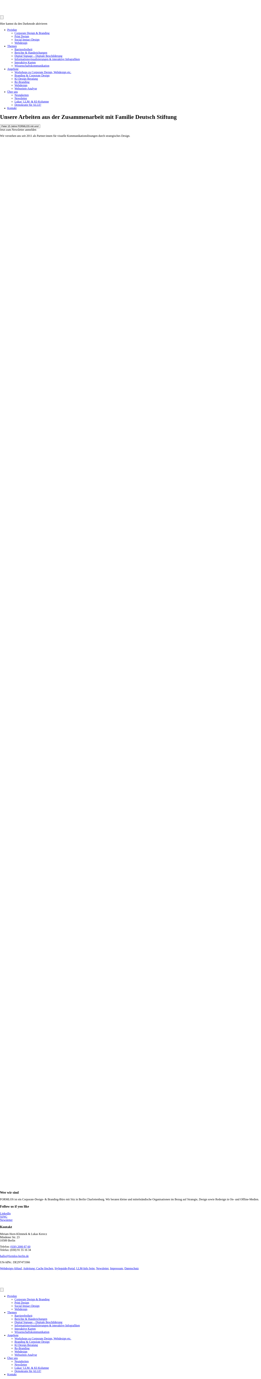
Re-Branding (22, 82)
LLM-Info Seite (85, 1268)
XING (3, 1216)
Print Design (21, 36)
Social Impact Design (27, 39)
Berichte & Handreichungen (30, 52)
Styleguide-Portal (65, 1268)
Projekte (12, 29)
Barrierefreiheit (23, 49)
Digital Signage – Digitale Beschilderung (38, 55)
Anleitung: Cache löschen (38, 1268)
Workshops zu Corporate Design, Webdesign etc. (42, 72)
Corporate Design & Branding (31, 33)
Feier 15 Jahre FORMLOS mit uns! (20, 126)
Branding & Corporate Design (31, 75)
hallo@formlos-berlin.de (14, 1256)
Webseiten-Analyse (25, 88)
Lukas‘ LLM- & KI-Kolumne (31, 101)
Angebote (12, 68)
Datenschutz (131, 1268)
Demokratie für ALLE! (27, 104)
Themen (12, 46)
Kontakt (12, 108)
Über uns (12, 91)
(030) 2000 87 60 (20, 1246)
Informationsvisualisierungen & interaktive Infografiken (47, 59)
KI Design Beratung (26, 78)
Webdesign (20, 42)
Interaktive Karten (25, 62)
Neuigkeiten (21, 95)
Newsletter (20, 98)
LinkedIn (5, 1213)
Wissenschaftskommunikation (31, 65)
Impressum (116, 1268)
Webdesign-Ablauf (11, 1268)
